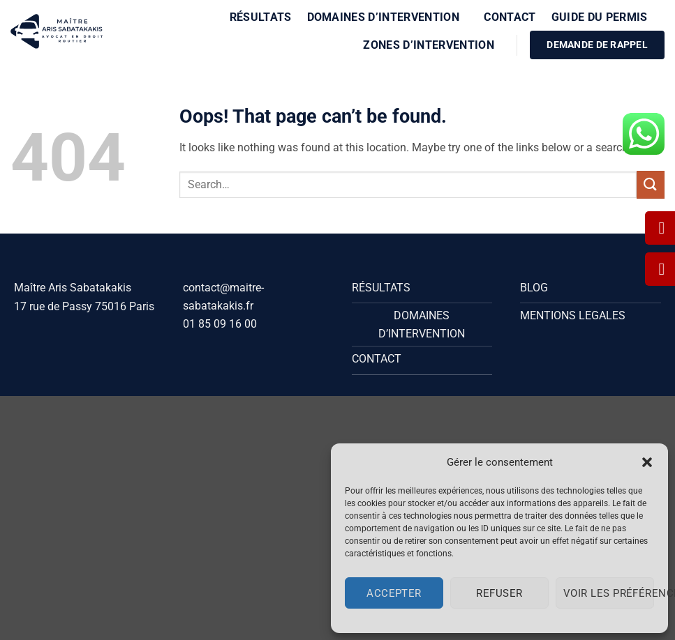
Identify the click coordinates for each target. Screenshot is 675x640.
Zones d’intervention (433, 45)
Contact (509, 17)
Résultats (261, 17)
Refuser (499, 593)
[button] (647, 462)
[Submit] (651, 184)
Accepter (394, 593)
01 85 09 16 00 (220, 323)
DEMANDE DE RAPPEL (597, 44)
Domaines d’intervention (388, 17)
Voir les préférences (608, 593)
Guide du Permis (604, 17)
